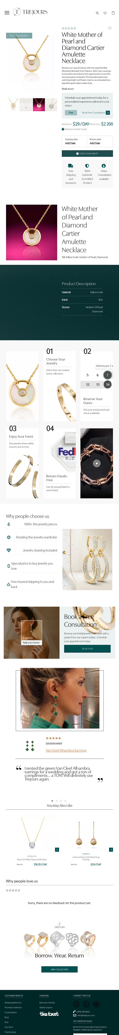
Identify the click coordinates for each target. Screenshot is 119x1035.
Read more (68, 88)
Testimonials (10, 1032)
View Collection (59, 969)
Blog (7, 1017)
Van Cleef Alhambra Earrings (66, 750)
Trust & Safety (11, 1012)
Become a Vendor (47, 1002)
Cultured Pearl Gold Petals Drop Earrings (86, 858)
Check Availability (87, 153)
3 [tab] (61, 801)
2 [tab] (56, 801)
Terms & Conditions (13, 1007)
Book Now (87, 648)
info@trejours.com (84, 1015)
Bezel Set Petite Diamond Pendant (31, 859)
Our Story (9, 1027)
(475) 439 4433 (81, 1012)
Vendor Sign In (46, 1007)
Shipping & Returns (13, 1002)
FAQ (6, 1022)
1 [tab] (52, 801)
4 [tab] (65, 801)
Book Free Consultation (96, 113)
